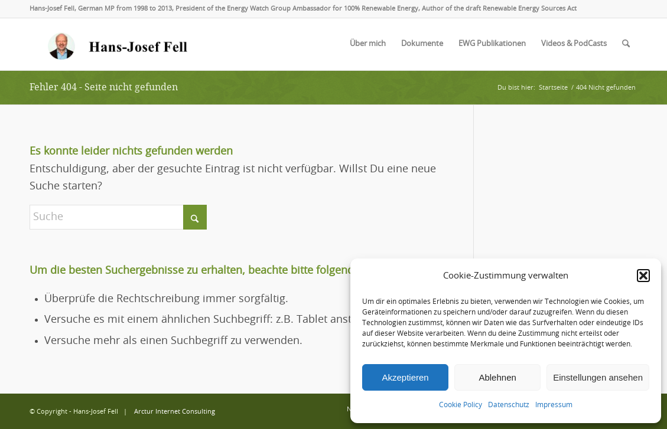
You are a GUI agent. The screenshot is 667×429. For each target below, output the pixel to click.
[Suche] (625, 44)
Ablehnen (497, 377)
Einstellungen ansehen (598, 377)
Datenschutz (508, 404)
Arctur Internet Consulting (174, 411)
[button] (643, 275)
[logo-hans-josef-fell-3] (119, 44)
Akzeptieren (405, 377)
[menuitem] (367, 44)
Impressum (553, 404)
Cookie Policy (460, 404)
